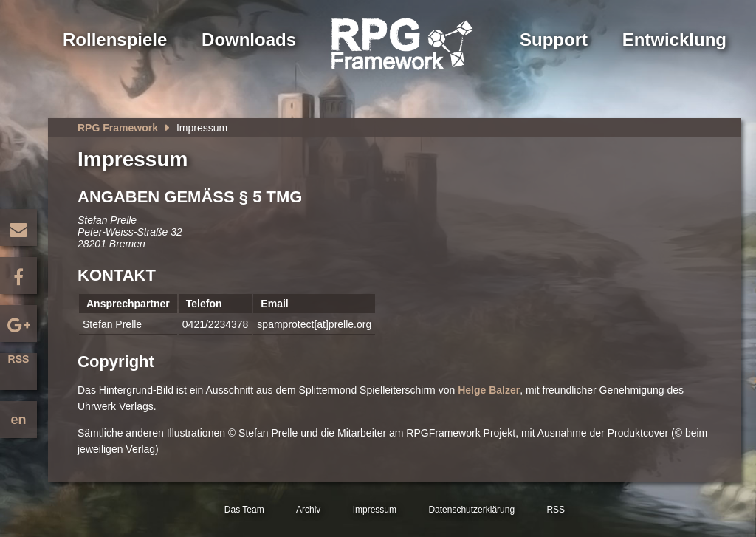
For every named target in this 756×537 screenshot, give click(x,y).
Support (554, 39)
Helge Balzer (489, 390)
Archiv (308, 509)
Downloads (249, 39)
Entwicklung (674, 39)
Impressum (374, 509)
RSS (19, 359)
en (18, 419)
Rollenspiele (115, 39)
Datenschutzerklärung (471, 509)
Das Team (244, 509)
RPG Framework (118, 128)
